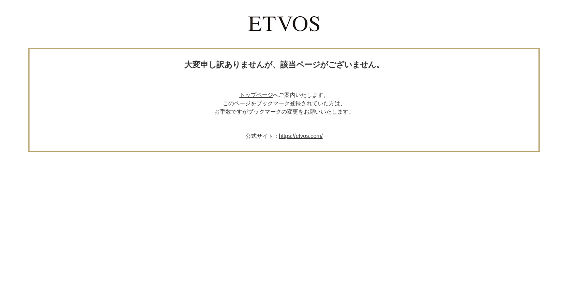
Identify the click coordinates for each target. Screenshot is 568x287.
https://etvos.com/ (301, 136)
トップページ (256, 95)
